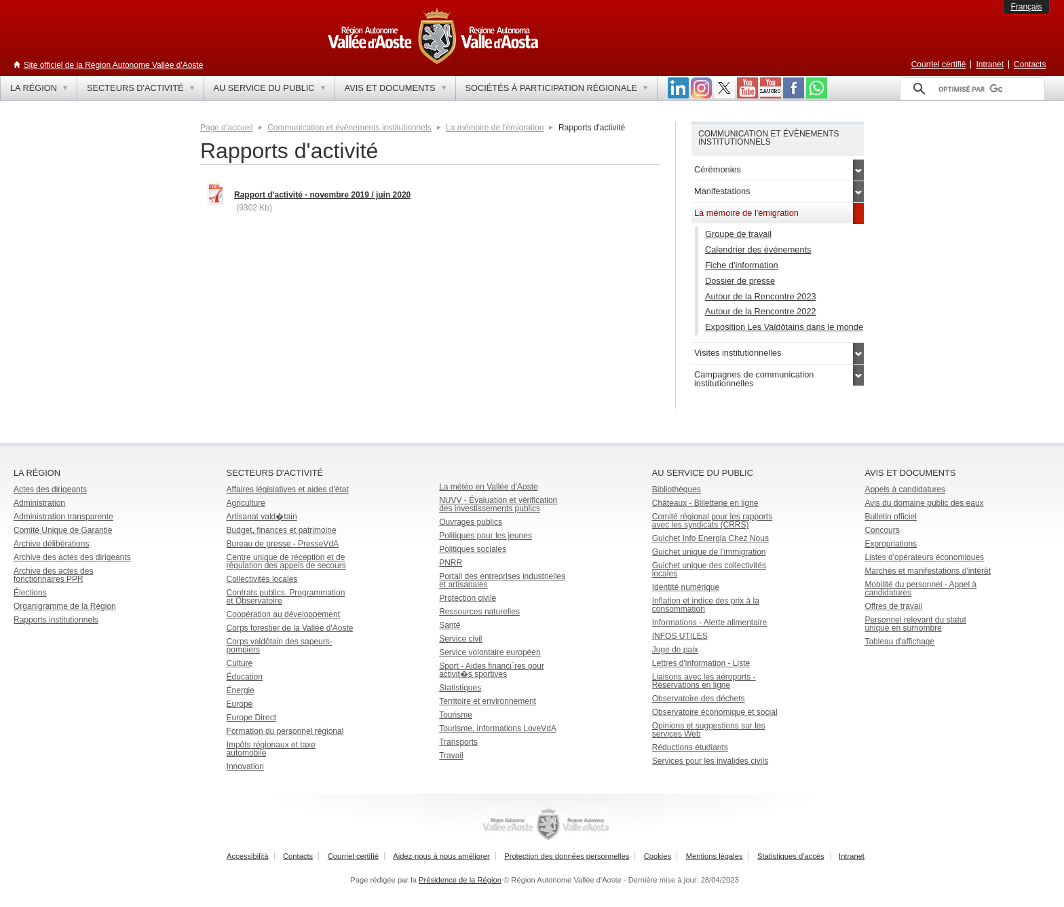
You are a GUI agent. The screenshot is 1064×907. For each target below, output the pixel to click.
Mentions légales (714, 856)
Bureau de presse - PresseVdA (283, 544)
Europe (240, 704)
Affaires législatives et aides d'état (288, 489)
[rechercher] (970, 89)
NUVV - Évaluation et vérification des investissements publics (498, 504)
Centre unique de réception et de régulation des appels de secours (286, 561)
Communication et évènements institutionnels (349, 127)
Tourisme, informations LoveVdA (497, 728)
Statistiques (460, 687)
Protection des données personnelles (566, 856)
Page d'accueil (226, 127)
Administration (39, 503)
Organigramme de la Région (65, 606)
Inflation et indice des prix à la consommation (705, 605)
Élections (30, 592)
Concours (881, 530)
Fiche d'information (741, 265)
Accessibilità (248, 856)
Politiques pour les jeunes (485, 535)
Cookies (657, 856)
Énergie (240, 690)
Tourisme (455, 715)
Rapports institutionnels (56, 620)
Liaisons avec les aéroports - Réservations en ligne (704, 681)
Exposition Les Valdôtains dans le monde (784, 327)
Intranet (990, 64)
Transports (458, 742)
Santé (449, 625)
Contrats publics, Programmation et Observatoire (286, 597)
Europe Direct (251, 717)
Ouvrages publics (470, 522)
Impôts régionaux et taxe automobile (271, 749)
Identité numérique (685, 587)
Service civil (460, 639)
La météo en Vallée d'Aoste (488, 487)
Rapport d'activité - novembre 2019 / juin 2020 (322, 195)
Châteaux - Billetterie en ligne (705, 503)
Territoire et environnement (487, 701)
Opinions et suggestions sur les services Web (708, 730)
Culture (240, 663)
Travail (451, 755)
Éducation (245, 677)
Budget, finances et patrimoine (282, 530)
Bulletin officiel (890, 516)
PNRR (450, 563)
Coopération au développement (283, 614)
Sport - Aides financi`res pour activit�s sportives (491, 670)
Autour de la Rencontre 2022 (760, 311)
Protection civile (467, 598)
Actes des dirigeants (50, 489)
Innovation (245, 766)
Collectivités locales (262, 579)
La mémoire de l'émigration (495, 127)
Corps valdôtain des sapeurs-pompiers (279, 645)
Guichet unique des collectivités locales (709, 569)
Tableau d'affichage (899, 641)
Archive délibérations (51, 544)
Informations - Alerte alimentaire (709, 622)
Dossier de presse (740, 281)
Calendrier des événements (758, 249)
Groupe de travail (738, 234)
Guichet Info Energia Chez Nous (710, 538)
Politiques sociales (472, 549)
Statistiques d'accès (790, 856)
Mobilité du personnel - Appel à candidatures (920, 588)
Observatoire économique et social (715, 712)
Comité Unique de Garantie (63, 530)
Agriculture (246, 503)
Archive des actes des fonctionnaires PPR (53, 575)
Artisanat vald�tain (262, 516)
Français (1026, 7)
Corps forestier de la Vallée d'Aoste (290, 628)
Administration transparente (63, 516)
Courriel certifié (938, 64)
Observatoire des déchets (698, 698)
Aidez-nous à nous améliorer (441, 856)
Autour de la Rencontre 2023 (760, 296)
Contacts (1030, 64)
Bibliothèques (676, 489)
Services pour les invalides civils (710, 761)
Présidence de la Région (460, 880)
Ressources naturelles (479, 611)
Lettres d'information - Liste (701, 663)
